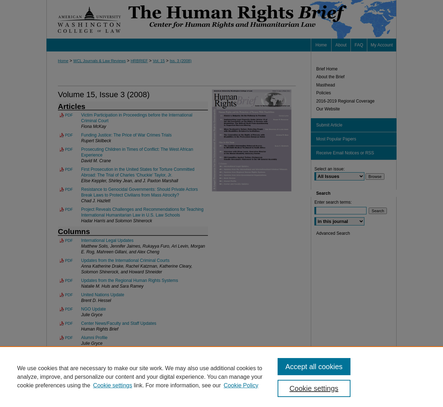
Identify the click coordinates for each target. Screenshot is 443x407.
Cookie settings (112, 385)
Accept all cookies (314, 367)
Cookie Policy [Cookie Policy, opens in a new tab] (241, 385)
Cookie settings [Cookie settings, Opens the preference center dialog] (313, 388)
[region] (221, 376)
